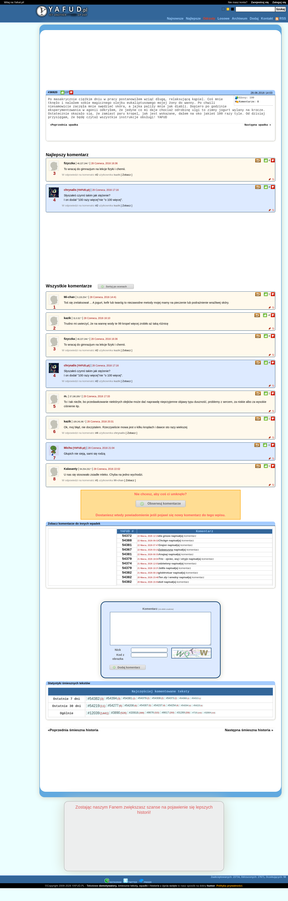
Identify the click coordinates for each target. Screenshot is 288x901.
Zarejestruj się (260, 2)
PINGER (145, 895)
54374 (127, 575)
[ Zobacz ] (126, 180)
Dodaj (254, 18)
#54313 (196, 711)
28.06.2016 (258, 92)
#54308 (158, 710)
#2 (96, 180)
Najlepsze (193, 18)
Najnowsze (175, 18)
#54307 (145, 717)
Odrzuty (209, 18)
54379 (127, 570)
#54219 (96, 718)
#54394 (113, 710)
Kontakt (267, 18)
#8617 (168, 724)
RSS (280, 18)
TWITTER (130, 895)
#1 (96, 485)
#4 (96, 438)
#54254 (173, 717)
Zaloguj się (279, 2)
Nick (118, 661)
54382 (127, 586)
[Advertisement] (18, 451)
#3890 (119, 725)
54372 (127, 543)
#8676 (153, 724)
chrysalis (70, 195)
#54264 (186, 718)
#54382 (96, 711)
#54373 (171, 710)
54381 (127, 553)
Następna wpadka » (257, 130)
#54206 (130, 717)
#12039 (98, 725)
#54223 (198, 718)
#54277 (115, 718)
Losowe (224, 18)
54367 (127, 559)
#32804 (209, 725)
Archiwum (239, 18)
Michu (68, 453)
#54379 (144, 710)
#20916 (136, 725)
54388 (127, 548)
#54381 (129, 710)
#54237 (159, 717)
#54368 (184, 710)
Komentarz (157, 614)
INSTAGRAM (113, 895)
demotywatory (107, 898)
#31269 (183, 725)
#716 (197, 725)
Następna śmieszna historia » (249, 742)
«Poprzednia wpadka (64, 130)
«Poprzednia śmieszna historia (73, 742)
